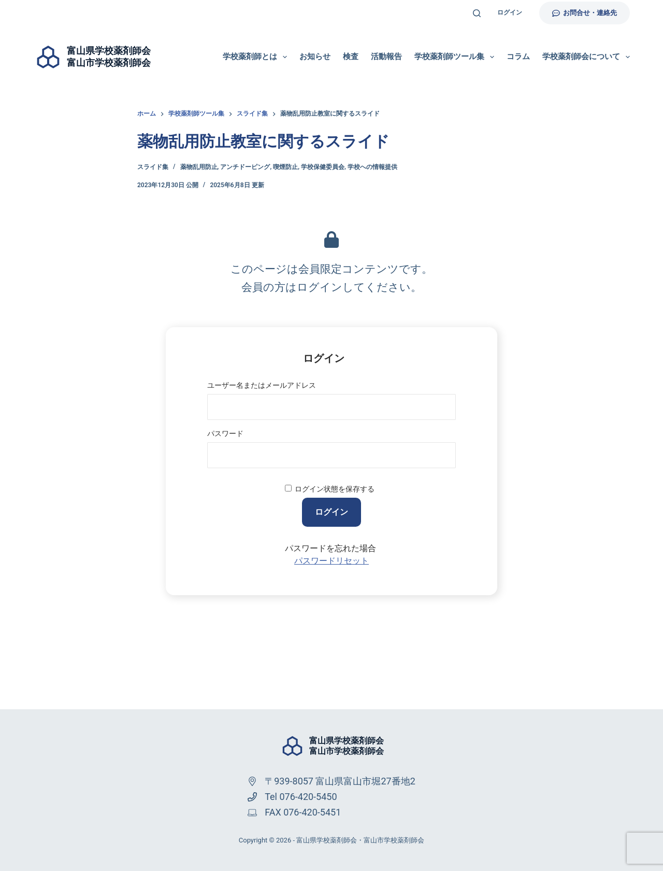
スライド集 (152, 167)
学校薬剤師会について (586, 57)
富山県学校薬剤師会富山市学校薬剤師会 (346, 746)
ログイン (509, 12)
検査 (350, 56)
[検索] (477, 13)
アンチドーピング (245, 167)
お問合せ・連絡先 (584, 13)
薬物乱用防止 (199, 167)
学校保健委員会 (322, 167)
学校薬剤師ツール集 (456, 57)
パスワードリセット (331, 560)
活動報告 (386, 56)
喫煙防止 (285, 167)
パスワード (225, 433)
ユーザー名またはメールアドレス (261, 385)
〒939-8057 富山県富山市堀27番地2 (340, 781)
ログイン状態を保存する (334, 489)
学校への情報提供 (372, 167)
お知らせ (314, 56)
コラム (518, 56)
